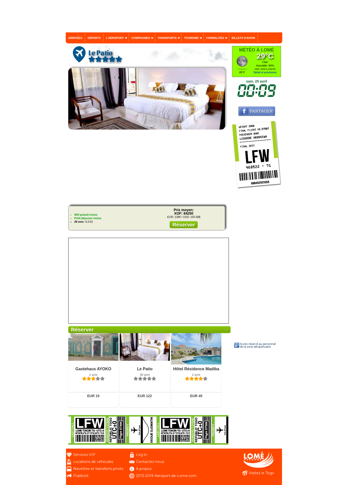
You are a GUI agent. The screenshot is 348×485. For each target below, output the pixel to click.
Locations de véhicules (93, 461)
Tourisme (191, 37)
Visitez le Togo (261, 473)
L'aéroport (115, 37)
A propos (144, 468)
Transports (167, 37)
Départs (94, 37)
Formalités (215, 37)
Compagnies (140, 37)
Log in (141, 454)
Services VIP (84, 454)
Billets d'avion (243, 37)
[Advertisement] (148, 167)
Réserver (183, 224)
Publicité (81, 475)
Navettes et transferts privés (98, 468)
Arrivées (75, 37)
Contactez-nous (150, 461)
